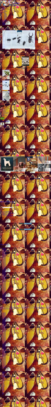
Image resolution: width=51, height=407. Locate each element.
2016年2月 (4, 279)
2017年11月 (4, 265)
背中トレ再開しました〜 (7, 212)
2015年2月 (4, 284)
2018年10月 (4, 254)
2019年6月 (4, 250)
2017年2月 (4, 274)
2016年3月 (4, 278)
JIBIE (5, 19)
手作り (3, 384)
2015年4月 (4, 282)
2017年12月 (4, 264)
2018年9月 (4, 255)
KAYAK (5, 17)
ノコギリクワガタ (5, 112)
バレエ (3, 381)
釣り (3, 392)
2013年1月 (4, 361)
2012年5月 (4, 363)
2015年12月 (4, 281)
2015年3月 (4, 283)
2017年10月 (4, 266)
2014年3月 (4, 354)
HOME (3, 7)
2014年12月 (4, 286)
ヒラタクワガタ (5, 113)
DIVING (5, 15)
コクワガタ (4, 111)
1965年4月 (4, 302)
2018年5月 (4, 259)
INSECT (5, 14)
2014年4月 (4, 288)
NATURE (3, 12)
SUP (5, 18)
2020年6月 (4, 249)
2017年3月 (4, 273)
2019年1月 (4, 252)
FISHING (5, 16)
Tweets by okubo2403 (3, 244)
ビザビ (3, 114)
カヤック (3, 377)
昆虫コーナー (4, 115)
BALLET (3, 22)
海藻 (3, 388)
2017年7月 (4, 269)
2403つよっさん (5, 371)
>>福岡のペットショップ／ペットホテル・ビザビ (42, 178)
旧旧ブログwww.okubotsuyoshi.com (7, 201)
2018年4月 (4, 260)
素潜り (3, 390)
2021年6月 (4, 248)
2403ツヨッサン (5, 109)
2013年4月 (4, 358)
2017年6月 (4, 270)
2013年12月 (4, 357)
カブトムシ (4, 110)
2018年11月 (4, 253)
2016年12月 (4, 276)
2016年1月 (4, 280)
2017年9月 (4, 267)
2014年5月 (4, 287)
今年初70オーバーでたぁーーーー (8, 213)
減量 (3, 389)
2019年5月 (4, 251)
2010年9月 (4, 364)
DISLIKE (5, 11)
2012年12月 (4, 362)
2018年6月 (4, 258)
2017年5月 (4, 271)
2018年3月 (4, 261)
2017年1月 (4, 275)
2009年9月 (4, 365)
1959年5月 (4, 303)
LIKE (3, 9)
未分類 (3, 386)
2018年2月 (4, 262)
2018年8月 (4, 256)
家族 (3, 383)
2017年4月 (4, 272)
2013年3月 (4, 359)
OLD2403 (3, 23)
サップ (3, 378)
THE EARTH (4, 20)
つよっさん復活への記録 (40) (7, 215)
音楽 (3, 393)
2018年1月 (4, 263)
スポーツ (3, 380)
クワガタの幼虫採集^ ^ (6, 211)
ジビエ (3, 379)
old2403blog (4, 376)
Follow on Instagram (28, 223)
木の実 (3, 385)
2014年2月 (4, 355)
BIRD (5, 13)
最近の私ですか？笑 (5, 214)
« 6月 (1, 403)
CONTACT (4, 24)
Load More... (21, 223)
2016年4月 (4, 277)
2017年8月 (4, 268)
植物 (3, 387)
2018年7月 (4, 257)
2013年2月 (4, 360)
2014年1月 (4, 356)
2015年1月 (4, 285)
